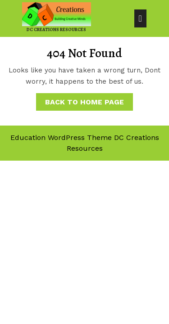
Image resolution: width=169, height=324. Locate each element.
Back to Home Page (89, 99)
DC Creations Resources (56, 29)
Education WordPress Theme (61, 137)
